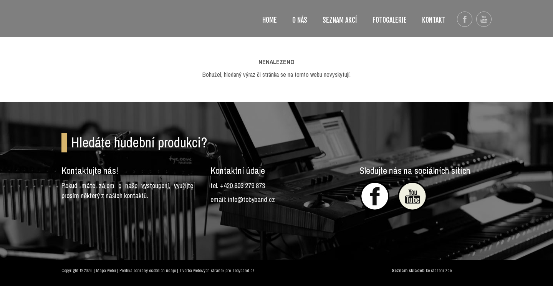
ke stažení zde (439, 271)
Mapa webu (106, 271)
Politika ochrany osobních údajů (147, 271)
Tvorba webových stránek (201, 271)
